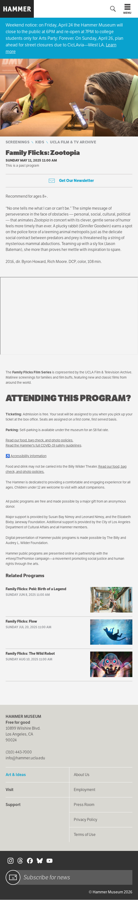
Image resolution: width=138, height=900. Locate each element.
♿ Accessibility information (26, 456)
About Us (81, 774)
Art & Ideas (16, 774)
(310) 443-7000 (19, 752)
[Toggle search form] (113, 9)
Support (13, 804)
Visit (9, 789)
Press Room (84, 804)
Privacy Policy (85, 819)
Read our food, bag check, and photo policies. (39, 440)
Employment (84, 789)
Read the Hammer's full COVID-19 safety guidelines (43, 445)
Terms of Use (85, 834)
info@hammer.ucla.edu (25, 758)
